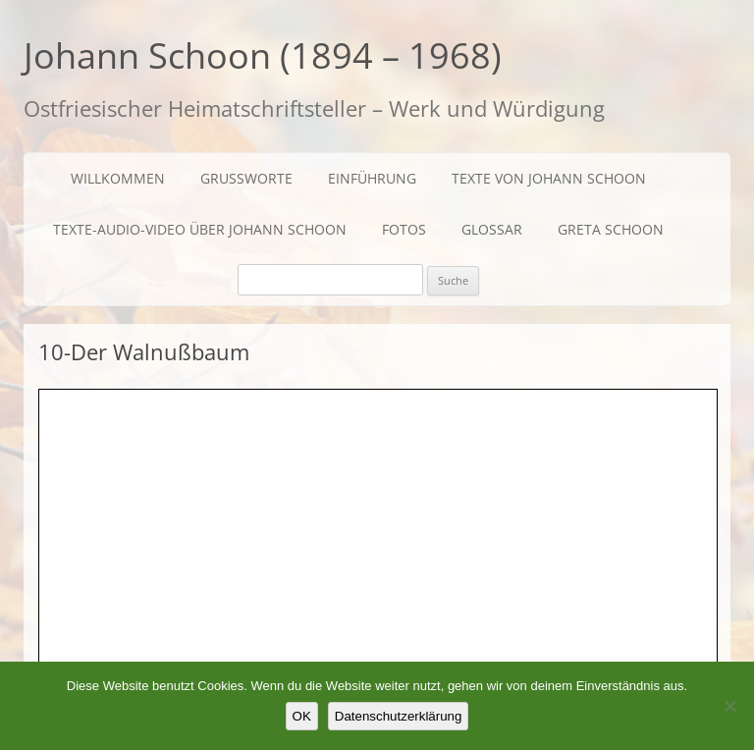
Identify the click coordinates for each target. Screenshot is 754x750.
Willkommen (118, 178)
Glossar (491, 229)
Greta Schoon (611, 229)
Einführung (372, 178)
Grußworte (246, 178)
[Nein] (729, 706)
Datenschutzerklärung (398, 716)
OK (302, 716)
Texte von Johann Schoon (549, 178)
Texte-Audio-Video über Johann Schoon (200, 229)
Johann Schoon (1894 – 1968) (263, 55)
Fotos (404, 229)
